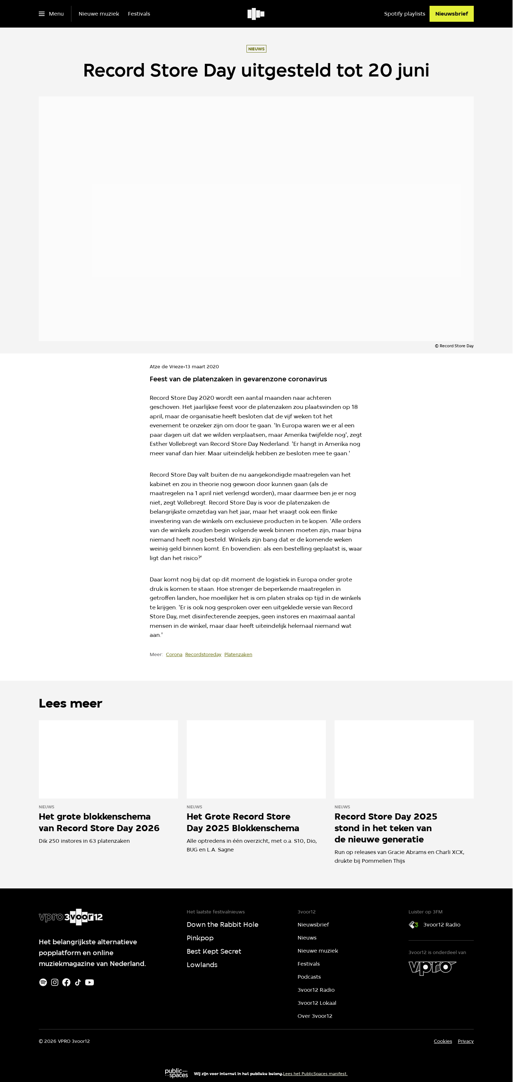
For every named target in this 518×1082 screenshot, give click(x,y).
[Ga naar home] (256, 14)
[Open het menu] (51, 14)
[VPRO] (432, 968)
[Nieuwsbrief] (452, 14)
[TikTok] (78, 982)
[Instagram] (54, 982)
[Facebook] (66, 982)
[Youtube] (89, 982)
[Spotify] (43, 982)
